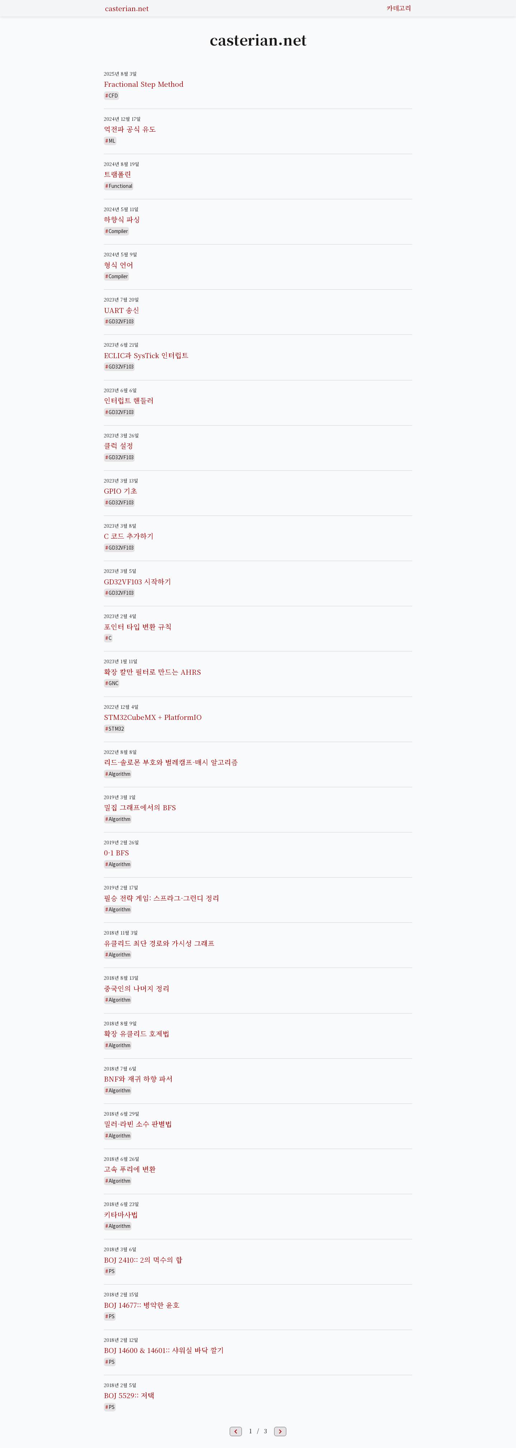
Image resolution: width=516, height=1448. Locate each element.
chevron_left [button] (235, 1431)
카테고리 (399, 8)
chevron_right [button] (280, 1431)
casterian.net (127, 8)
